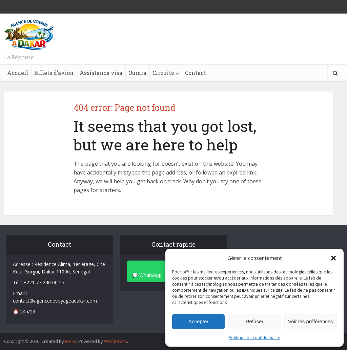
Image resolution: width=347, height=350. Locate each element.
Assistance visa (101, 72)
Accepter (198, 321)
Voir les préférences (310, 321)
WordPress (115, 341)
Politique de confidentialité (254, 338)
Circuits (163, 72)
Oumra (137, 72)
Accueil (17, 72)
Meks (70, 341)
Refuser (255, 321)
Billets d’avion (54, 72)
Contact (195, 72)
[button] (333, 258)
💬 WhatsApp (147, 275)
